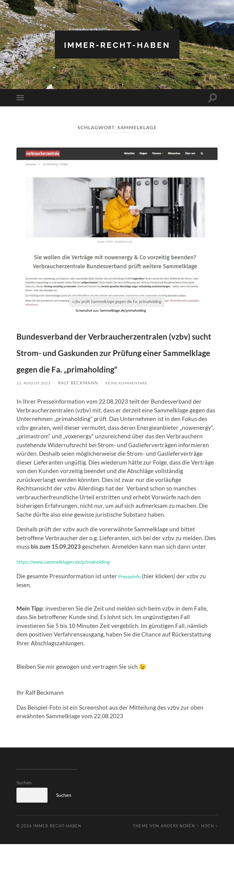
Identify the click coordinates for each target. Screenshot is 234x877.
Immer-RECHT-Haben (117, 44)
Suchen (24, 815)
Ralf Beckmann (82, 415)
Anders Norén (178, 858)
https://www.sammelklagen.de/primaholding (73, 594)
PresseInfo (132, 608)
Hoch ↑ (209, 858)
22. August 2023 (35, 415)
